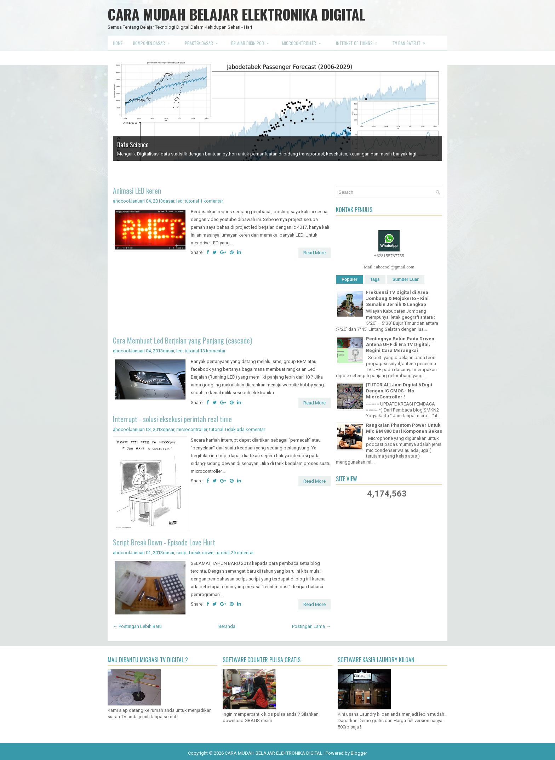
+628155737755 (389, 255)
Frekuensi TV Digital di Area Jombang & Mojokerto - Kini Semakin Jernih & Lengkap (397, 298)
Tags (375, 279)
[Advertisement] (222, 298)
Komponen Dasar (153, 41)
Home (117, 43)
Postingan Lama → (311, 626)
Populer (349, 279)
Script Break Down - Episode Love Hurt (164, 542)
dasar (168, 201)
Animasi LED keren (137, 190)
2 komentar (242, 552)
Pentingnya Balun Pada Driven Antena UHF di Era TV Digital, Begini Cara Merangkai (400, 344)
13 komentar (212, 350)
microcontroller (191, 429)
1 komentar (211, 201)
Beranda (226, 626)
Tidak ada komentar (244, 429)
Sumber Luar (406, 279)
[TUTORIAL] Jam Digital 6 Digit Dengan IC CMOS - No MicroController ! (399, 390)
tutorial (192, 201)
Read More (314, 252)
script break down (194, 552)
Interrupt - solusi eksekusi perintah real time (172, 419)
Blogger (359, 753)
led (179, 201)
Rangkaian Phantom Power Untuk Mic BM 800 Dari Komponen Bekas (404, 428)
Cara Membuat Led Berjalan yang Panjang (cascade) (182, 340)
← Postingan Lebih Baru (137, 626)
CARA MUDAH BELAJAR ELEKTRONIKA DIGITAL (236, 14)
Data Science (133, 144)
